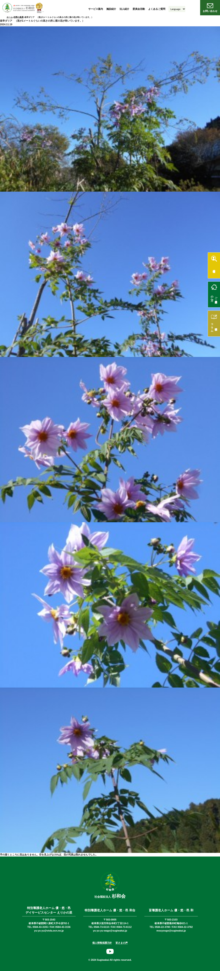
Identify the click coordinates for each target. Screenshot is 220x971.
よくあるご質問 (156, 9)
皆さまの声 (122, 942)
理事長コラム (214, 326)
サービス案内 (95, 9)
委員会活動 (139, 9)
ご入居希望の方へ (214, 297)
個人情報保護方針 (102, 942)
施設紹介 (111, 9)
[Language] (177, 9)
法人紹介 (124, 9)
